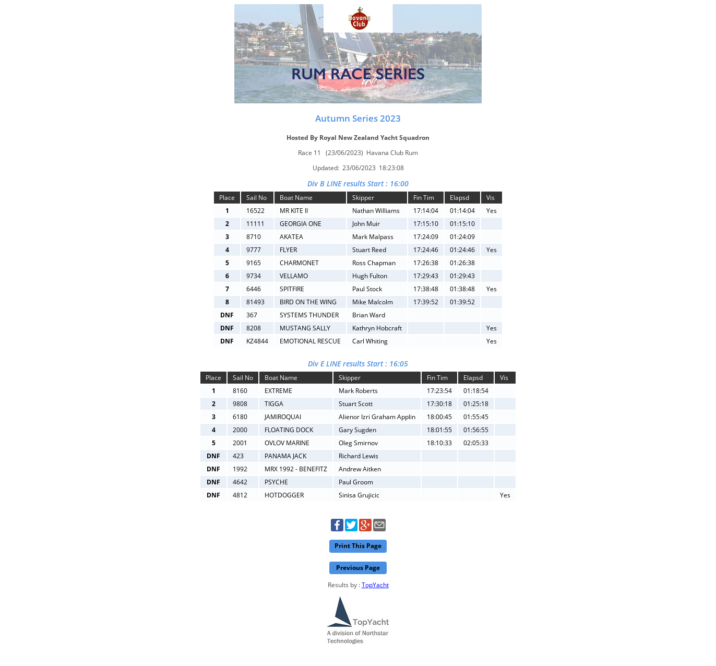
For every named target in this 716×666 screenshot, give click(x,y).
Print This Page (358, 545)
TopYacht (375, 584)
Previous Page (358, 567)
